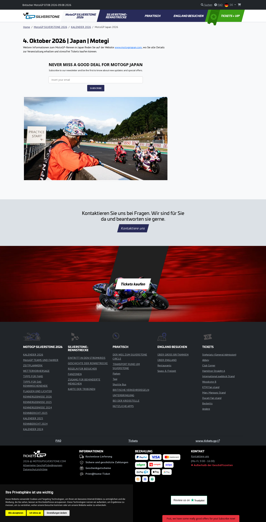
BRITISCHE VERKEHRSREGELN (131, 390)
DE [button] (229, 5)
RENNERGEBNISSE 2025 (37, 402)
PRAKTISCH (152, 16)
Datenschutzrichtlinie (35, 469)
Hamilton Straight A (213, 371)
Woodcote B (209, 381)
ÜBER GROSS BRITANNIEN (172, 354)
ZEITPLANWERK (33, 365)
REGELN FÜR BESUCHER (82, 368)
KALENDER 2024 (33, 429)
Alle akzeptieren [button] (15, 513)
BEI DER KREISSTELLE (126, 400)
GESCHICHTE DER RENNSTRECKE (88, 363)
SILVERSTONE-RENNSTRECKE (116, 15)
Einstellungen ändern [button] (57, 513)
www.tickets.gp (208, 441)
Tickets (133, 441)
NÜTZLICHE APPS (123, 406)
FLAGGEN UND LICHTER (37, 391)
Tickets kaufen (133, 283)
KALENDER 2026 (81, 27)
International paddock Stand (218, 376)
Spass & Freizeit (166, 371)
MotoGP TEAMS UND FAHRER (40, 360)
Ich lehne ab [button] (35, 513)
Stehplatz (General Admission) (219, 354)
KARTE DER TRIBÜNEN (81, 389)
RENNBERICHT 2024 (35, 423)
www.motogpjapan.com (128, 47)
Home (26, 27)
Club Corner (208, 365)
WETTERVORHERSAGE (36, 371)
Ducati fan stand (211, 398)
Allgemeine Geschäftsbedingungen (42, 465)
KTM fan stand (210, 387)
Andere (206, 408)
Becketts (207, 403)
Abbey (205, 360)
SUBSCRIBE (96, 88)
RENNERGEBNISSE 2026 (37, 396)
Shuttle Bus (119, 384)
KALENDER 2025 (33, 418)
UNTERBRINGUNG (123, 395)
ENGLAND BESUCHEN (188, 16)
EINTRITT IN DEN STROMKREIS (86, 357)
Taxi (115, 379)
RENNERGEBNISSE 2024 (37, 407)
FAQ (58, 441)
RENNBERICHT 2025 (35, 413)
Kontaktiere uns (132, 228)
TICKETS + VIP (223, 16)
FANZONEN (75, 374)
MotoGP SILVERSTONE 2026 (81, 15)
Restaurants (164, 365)
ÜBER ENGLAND (167, 360)
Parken (116, 373)
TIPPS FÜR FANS (33, 376)
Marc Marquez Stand (214, 392)
